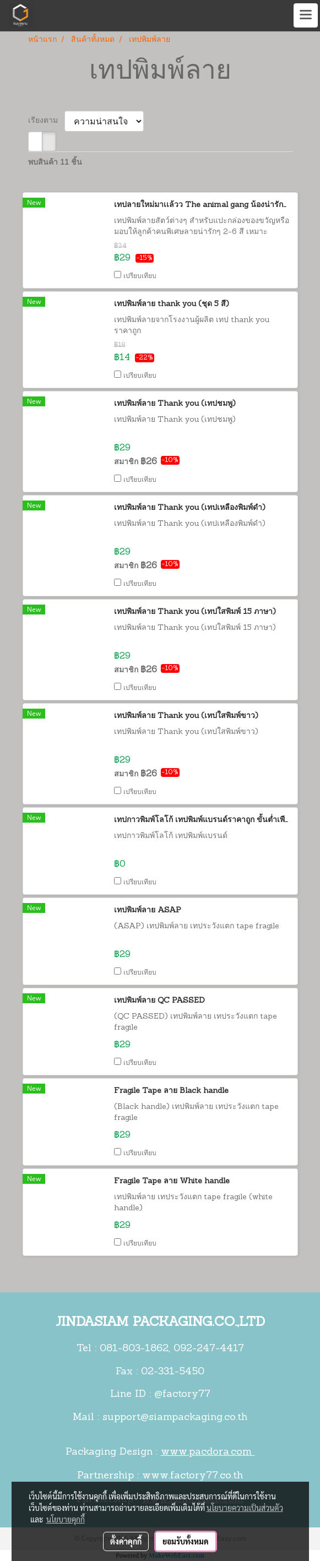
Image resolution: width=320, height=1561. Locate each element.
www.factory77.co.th (192, 1476)
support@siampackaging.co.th (174, 1417)
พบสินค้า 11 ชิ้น (55, 163)
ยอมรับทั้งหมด (185, 1541)
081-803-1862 (134, 1349)
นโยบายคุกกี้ (65, 1519)
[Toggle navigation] (306, 15)
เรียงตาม (46, 121)
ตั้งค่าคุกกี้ (126, 1541)
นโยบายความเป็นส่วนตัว (245, 1508)
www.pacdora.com (208, 1452)
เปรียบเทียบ (139, 276)
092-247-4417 (208, 1349)
